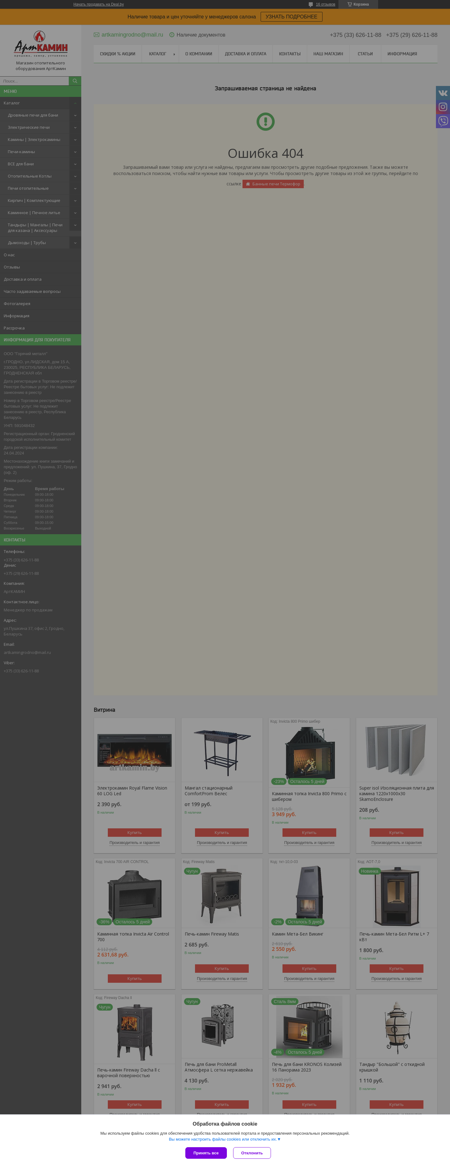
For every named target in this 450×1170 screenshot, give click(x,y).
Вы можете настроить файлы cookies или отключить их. (223, 1139)
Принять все (206, 1153)
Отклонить (252, 1153)
